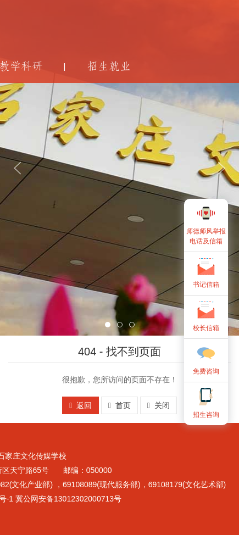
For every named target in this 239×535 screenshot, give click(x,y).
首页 (119, 405)
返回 (80, 405)
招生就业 (109, 66)
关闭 (158, 405)
